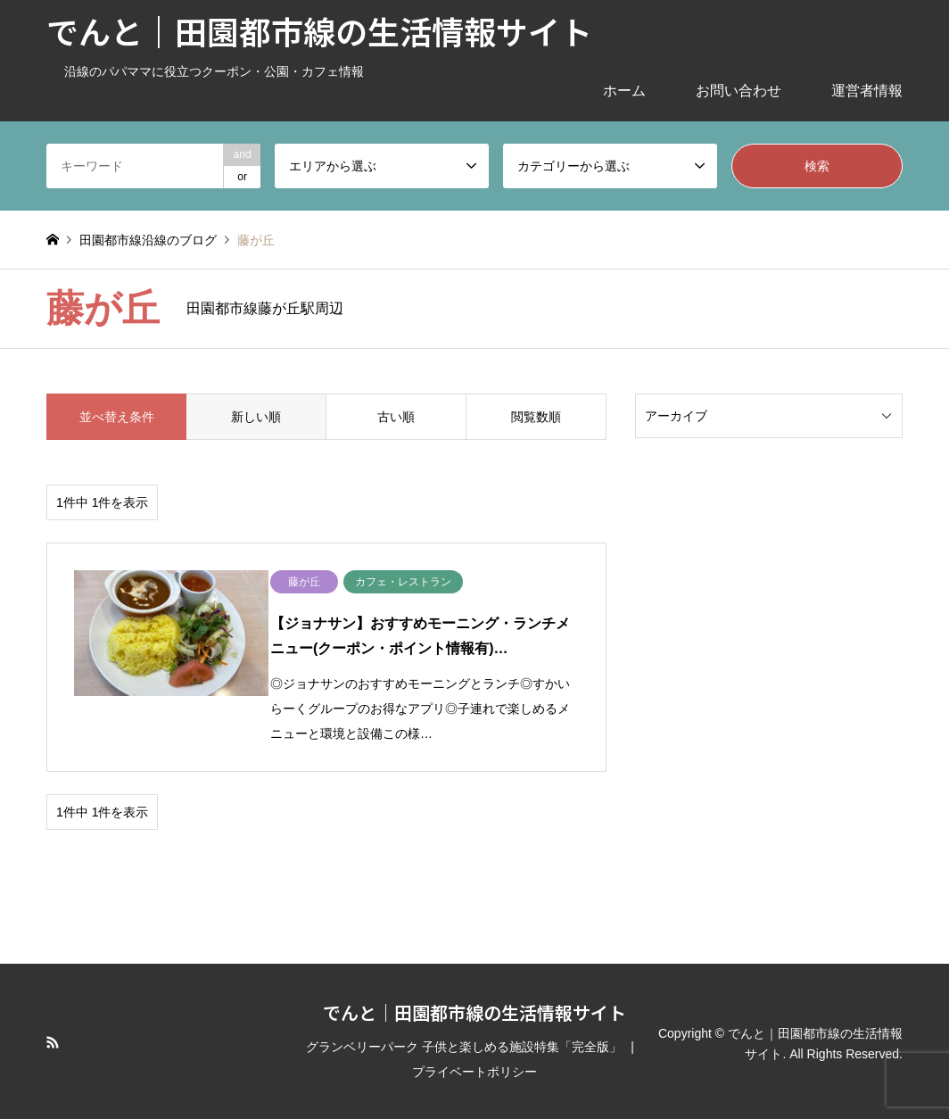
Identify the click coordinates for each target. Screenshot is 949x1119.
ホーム (624, 90)
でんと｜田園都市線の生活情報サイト (474, 1008)
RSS (52, 1038)
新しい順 (256, 417)
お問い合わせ (738, 90)
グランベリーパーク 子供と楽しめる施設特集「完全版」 (464, 1042)
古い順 (396, 417)
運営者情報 (867, 90)
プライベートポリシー (474, 1067)
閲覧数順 (536, 417)
